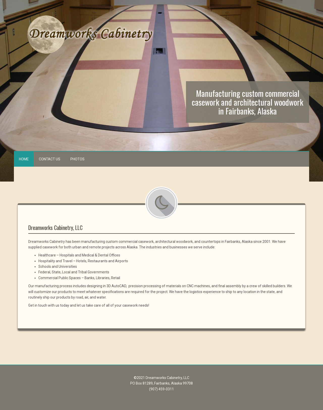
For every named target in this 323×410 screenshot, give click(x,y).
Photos (77, 159)
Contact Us (49, 159)
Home (24, 159)
